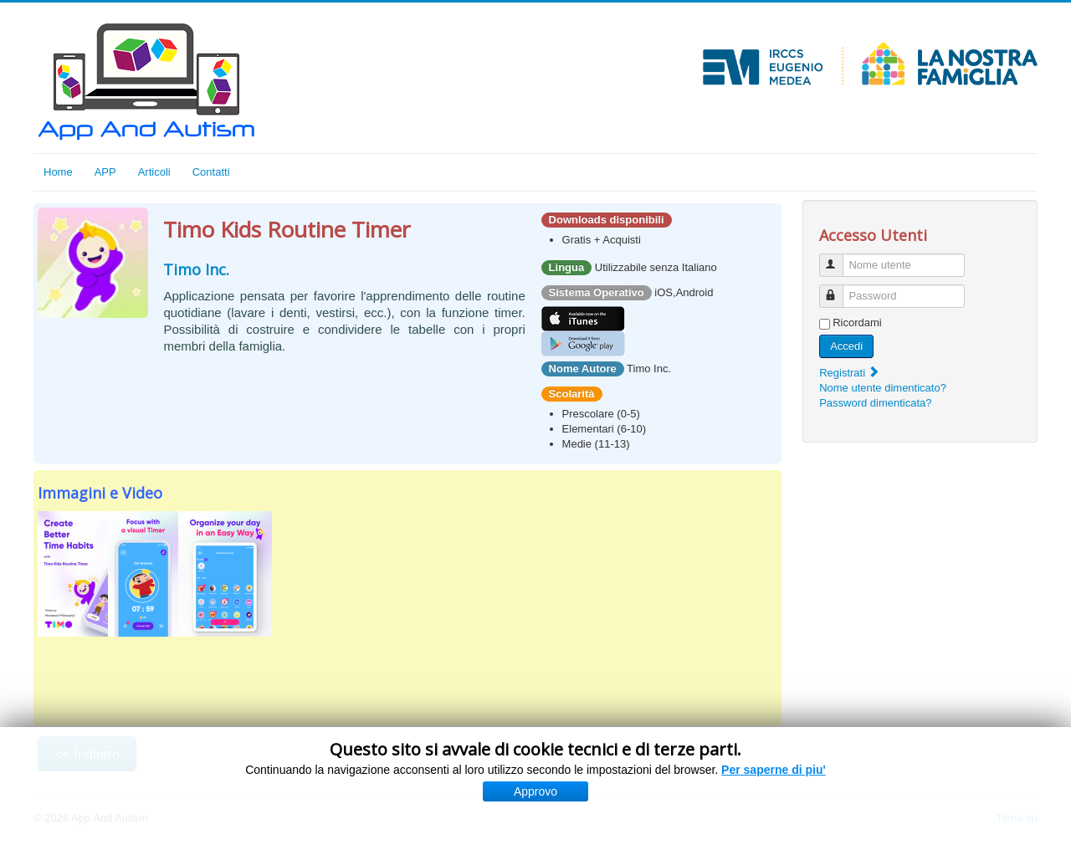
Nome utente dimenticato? (882, 387)
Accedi (846, 346)
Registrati (849, 372)
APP (105, 172)
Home (58, 172)
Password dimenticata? (875, 403)
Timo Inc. (196, 269)
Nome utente (838, 258)
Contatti (211, 172)
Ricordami (857, 322)
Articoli (154, 172)
